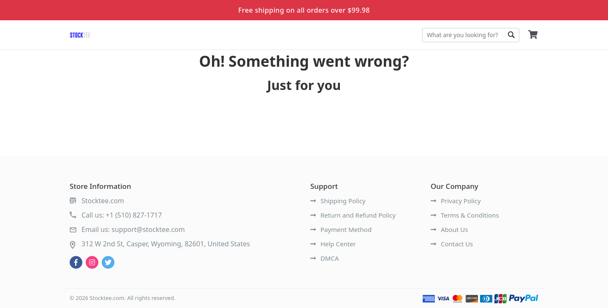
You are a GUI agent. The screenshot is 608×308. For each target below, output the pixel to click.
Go (510, 35)
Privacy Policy (456, 200)
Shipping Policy (338, 200)
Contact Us (452, 244)
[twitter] (108, 262)
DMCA (324, 258)
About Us (449, 229)
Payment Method (341, 229)
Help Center (333, 244)
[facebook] (76, 262)
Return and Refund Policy (353, 215)
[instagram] (92, 262)
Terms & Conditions (465, 215)
